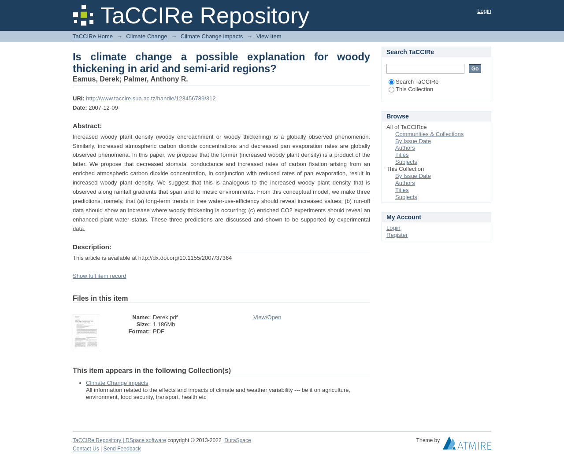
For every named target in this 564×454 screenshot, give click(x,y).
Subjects (406, 162)
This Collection (411, 89)
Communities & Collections (429, 134)
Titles (402, 154)
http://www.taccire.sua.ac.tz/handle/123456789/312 (150, 98)
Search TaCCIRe (413, 81)
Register (397, 235)
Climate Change (146, 36)
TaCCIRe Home (93, 36)
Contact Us (86, 449)
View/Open (267, 317)
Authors (405, 147)
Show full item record (99, 276)
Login (484, 10)
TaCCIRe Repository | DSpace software (119, 440)
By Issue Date (413, 141)
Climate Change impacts (212, 36)
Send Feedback (122, 449)
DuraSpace (237, 440)
